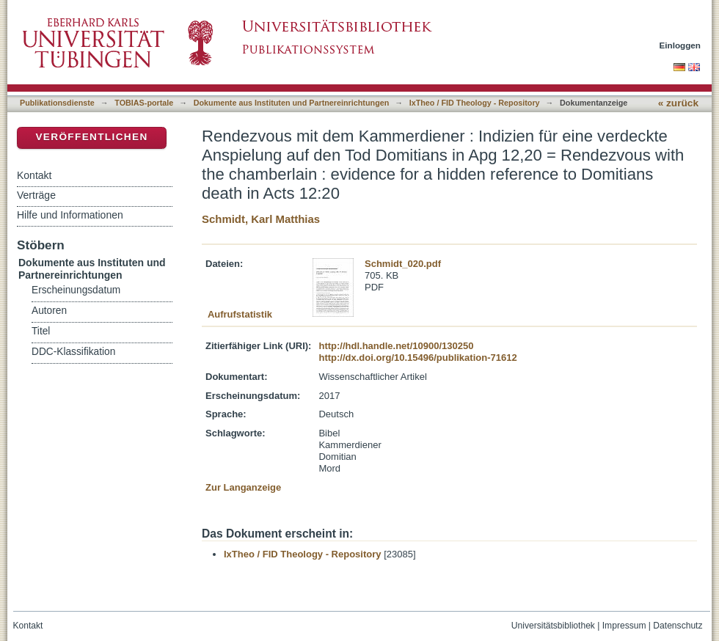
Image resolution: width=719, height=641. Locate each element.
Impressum (624, 625)
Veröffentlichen (91, 136)
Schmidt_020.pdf (403, 263)
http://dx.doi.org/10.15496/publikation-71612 (417, 357)
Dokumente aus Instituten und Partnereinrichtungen (292, 102)
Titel (41, 331)
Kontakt (34, 175)
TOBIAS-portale (143, 102)
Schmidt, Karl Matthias (261, 219)
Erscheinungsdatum (76, 290)
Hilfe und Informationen (70, 215)
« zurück (678, 103)
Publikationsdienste (57, 102)
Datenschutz (677, 625)
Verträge (36, 195)
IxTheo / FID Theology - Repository (474, 102)
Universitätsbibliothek (553, 625)
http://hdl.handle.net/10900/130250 (395, 345)
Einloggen (680, 45)
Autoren (49, 310)
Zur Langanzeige (243, 487)
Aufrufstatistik (240, 314)
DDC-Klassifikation (73, 351)
